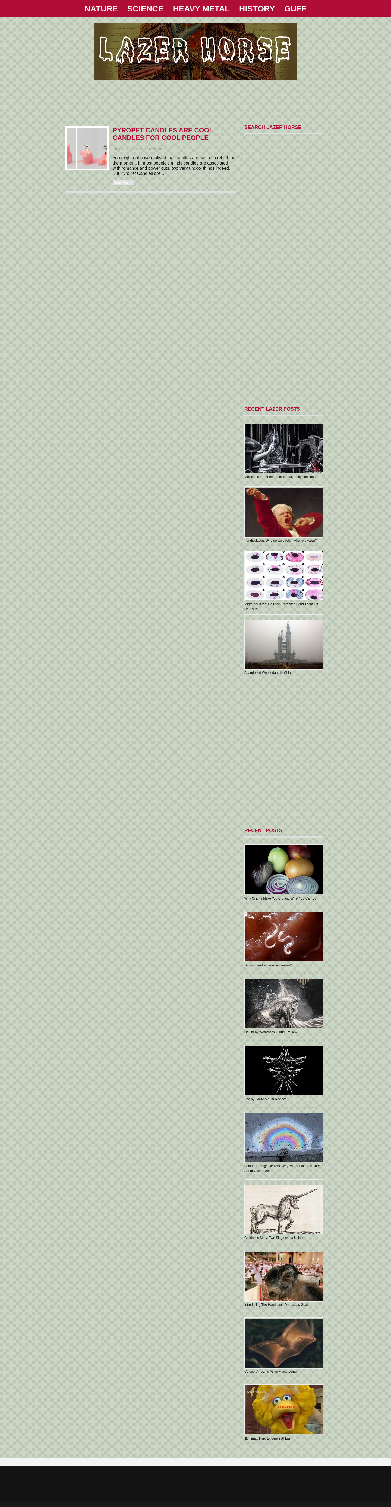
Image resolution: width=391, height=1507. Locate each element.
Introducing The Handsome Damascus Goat (276, 1305)
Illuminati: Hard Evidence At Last (267, 1438)
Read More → (123, 182)
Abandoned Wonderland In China (268, 673)
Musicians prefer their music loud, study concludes (280, 477)
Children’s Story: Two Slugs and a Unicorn (274, 1238)
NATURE (101, 8)
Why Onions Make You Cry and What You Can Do (280, 898)
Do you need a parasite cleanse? (268, 965)
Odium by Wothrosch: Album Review (270, 1032)
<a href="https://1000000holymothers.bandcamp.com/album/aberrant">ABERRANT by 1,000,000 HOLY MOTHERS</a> (282, 753)
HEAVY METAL (201, 8)
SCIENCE (145, 8)
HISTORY (257, 8)
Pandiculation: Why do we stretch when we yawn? (280, 540)
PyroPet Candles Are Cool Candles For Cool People (163, 133)
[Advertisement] (195, 103)
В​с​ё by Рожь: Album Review (265, 1099)
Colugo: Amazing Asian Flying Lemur (271, 1371)
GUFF (295, 8)
